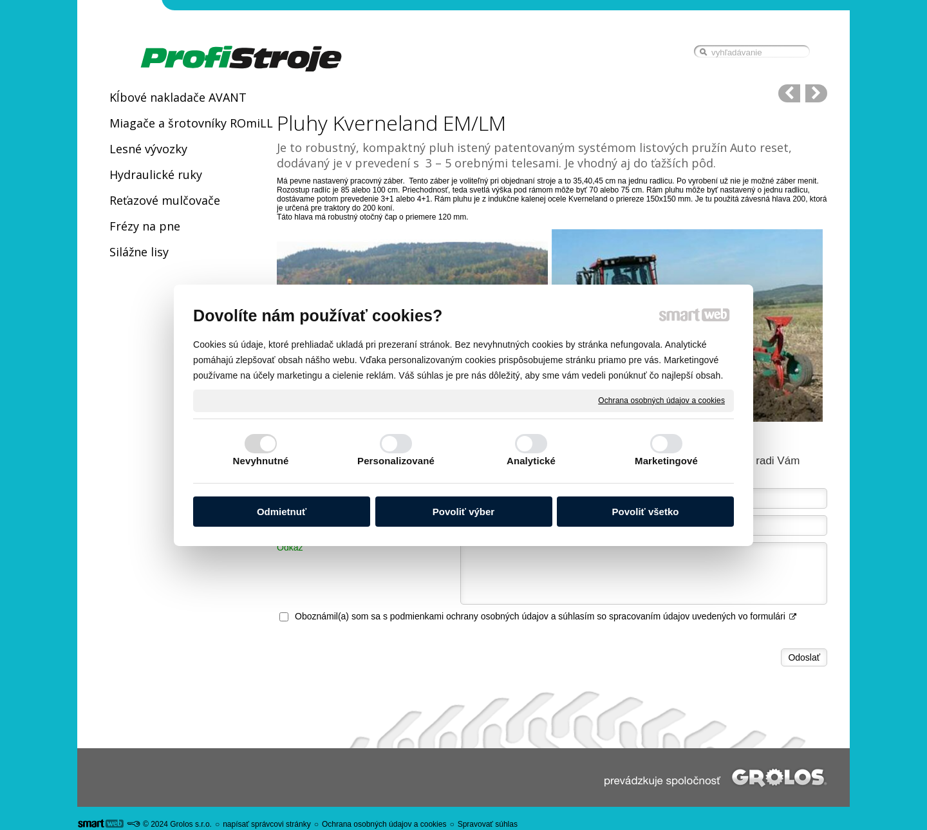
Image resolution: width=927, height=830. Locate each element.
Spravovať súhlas (488, 824)
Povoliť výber (463, 511)
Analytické (531, 460)
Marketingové (666, 460)
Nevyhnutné (261, 460)
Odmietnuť (281, 511)
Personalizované (396, 460)
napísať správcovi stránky (267, 824)
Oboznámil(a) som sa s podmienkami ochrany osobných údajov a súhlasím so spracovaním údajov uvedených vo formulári (546, 616)
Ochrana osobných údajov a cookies (661, 399)
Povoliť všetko (645, 511)
